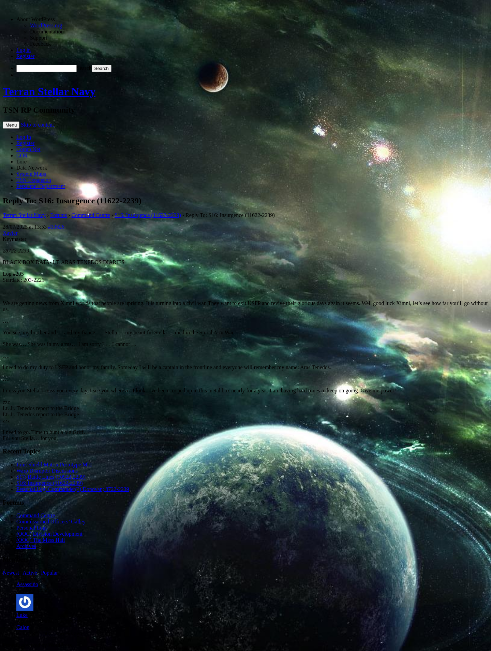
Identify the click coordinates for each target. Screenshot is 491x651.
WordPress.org (46, 25)
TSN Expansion (33, 180)
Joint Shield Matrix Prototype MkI (54, 464)
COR (22, 155)
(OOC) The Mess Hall (40, 540)
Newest (11, 573)
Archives (26, 546)
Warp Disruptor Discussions (47, 471)
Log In (23, 137)
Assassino (27, 584)
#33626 (56, 227)
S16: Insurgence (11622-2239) (148, 215)
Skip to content (37, 125)
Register (25, 56)
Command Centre (91, 215)
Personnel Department (40, 186)
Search (84, 68)
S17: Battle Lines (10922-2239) (51, 477)
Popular (49, 573)
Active (30, 573)
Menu (11, 125)
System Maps (31, 174)
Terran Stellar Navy (49, 91)
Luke (22, 615)
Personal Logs (31, 528)
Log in (23, 50)
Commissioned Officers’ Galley (51, 521)
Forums (58, 215)
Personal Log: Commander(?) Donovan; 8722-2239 (72, 489)
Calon (22, 627)
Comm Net (28, 149)
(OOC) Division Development (49, 534)
